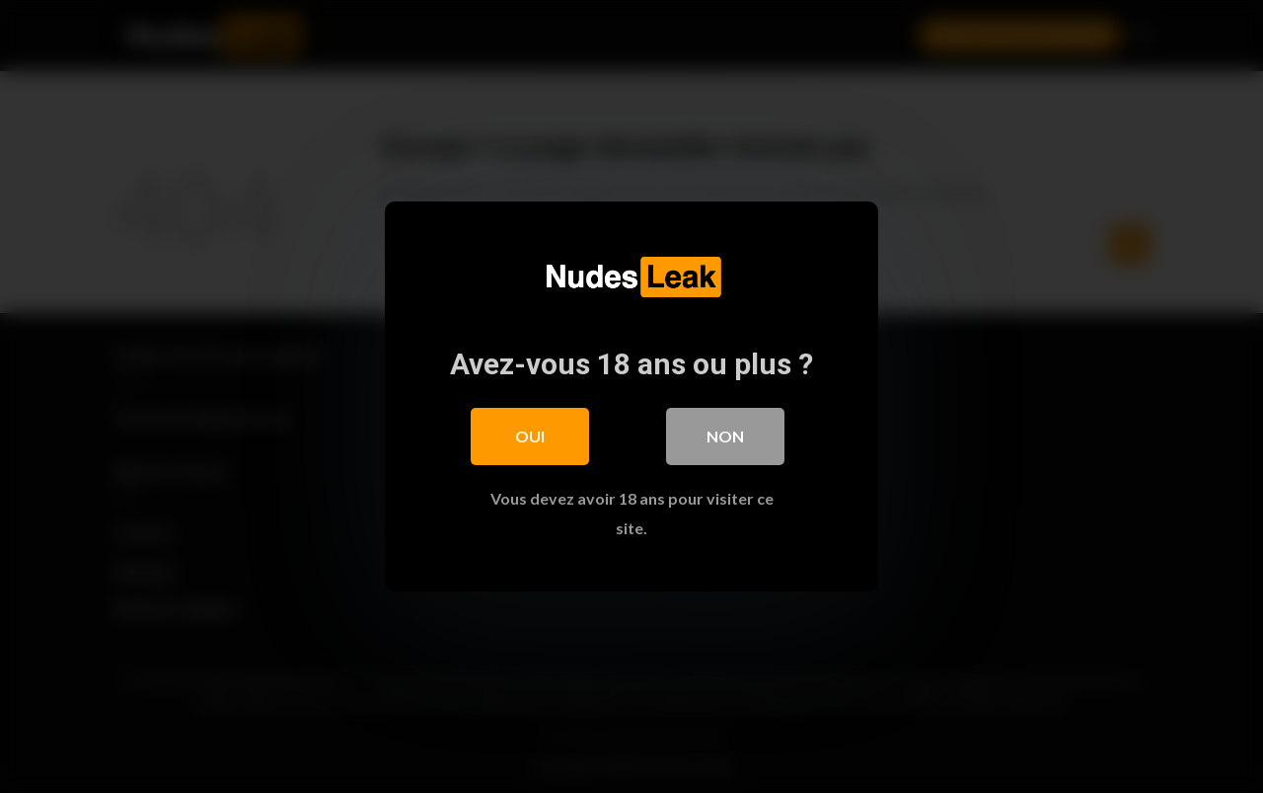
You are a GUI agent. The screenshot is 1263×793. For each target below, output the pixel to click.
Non (725, 436)
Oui (530, 436)
